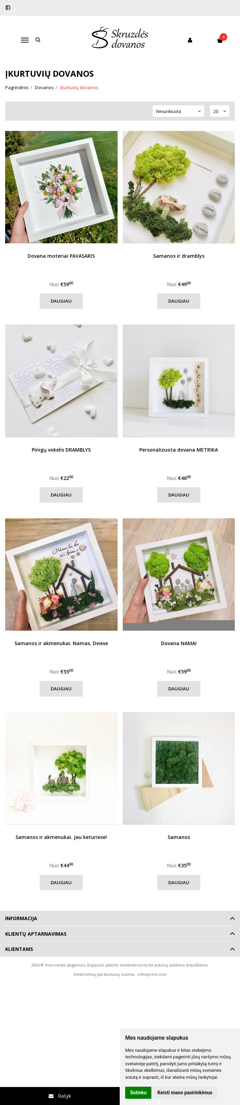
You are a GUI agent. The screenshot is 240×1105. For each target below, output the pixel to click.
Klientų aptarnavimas (36, 934)
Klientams (19, 949)
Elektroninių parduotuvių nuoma (104, 974)
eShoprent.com (152, 974)
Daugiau (61, 301)
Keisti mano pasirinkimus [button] (185, 1092)
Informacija (21, 918)
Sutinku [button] (138, 1092)
